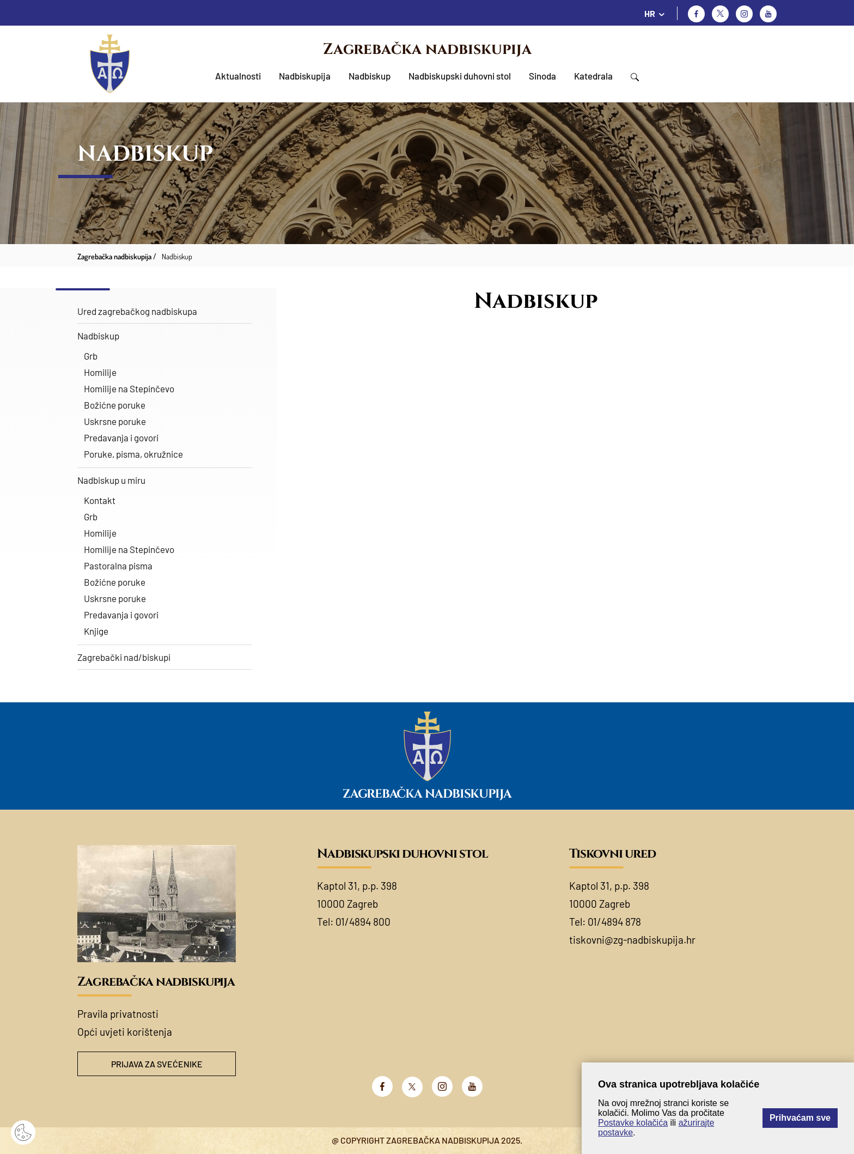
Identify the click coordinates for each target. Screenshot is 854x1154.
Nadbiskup (370, 75)
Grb (90, 355)
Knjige (96, 630)
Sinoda (542, 75)
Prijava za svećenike (157, 1064)
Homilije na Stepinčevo (129, 388)
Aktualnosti (238, 75)
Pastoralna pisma (118, 565)
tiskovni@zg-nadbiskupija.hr (632, 939)
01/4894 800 (363, 921)
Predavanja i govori (121, 437)
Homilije (100, 372)
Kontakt (99, 500)
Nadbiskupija (305, 75)
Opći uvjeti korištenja (124, 1031)
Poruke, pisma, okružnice (133, 453)
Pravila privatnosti (117, 1013)
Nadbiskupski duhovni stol (459, 75)
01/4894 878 (614, 921)
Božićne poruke (114, 404)
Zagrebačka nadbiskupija (427, 49)
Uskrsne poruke (115, 421)
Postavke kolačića (633, 1122)
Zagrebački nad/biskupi (123, 657)
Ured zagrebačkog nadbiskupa (137, 311)
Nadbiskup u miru (111, 480)
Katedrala (593, 75)
